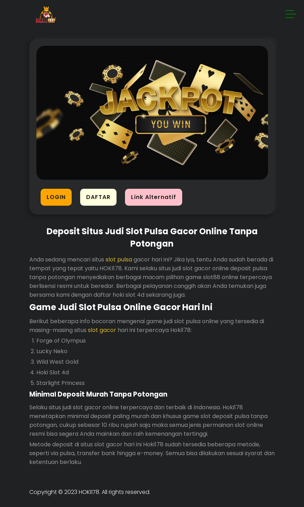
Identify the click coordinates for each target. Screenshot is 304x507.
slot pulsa (119, 259)
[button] (291, 15)
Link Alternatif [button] (153, 197)
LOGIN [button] (56, 197)
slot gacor (102, 330)
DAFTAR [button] (98, 197)
